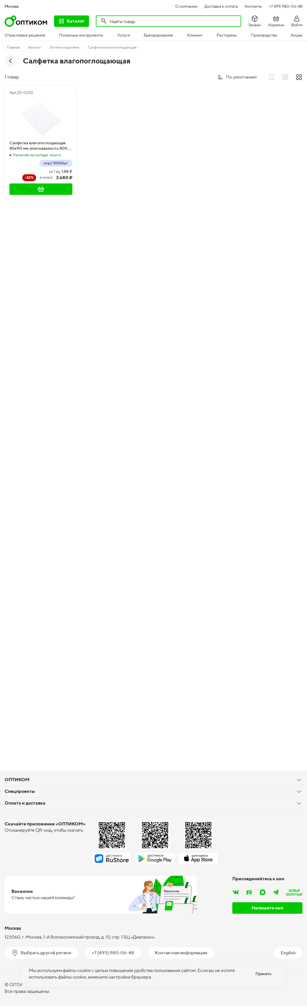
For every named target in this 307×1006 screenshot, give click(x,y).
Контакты (253, 6)
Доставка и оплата (221, 6)
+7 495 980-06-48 (285, 6)
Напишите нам (267, 908)
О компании (186, 6)
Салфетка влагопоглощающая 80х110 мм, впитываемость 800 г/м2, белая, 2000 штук (40, 146)
